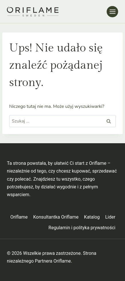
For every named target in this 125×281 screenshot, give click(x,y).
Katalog (92, 217)
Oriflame (19, 217)
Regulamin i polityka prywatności (81, 227)
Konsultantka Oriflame (56, 217)
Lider (110, 217)
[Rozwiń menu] (112, 11)
